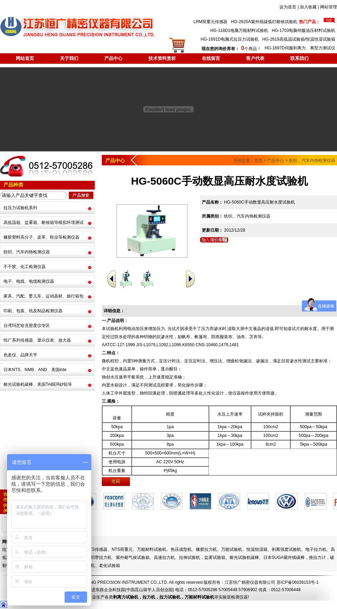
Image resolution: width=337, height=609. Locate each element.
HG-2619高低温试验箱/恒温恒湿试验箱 (298, 39)
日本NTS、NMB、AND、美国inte (35, 369)
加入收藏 (308, 7)
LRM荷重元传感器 (210, 21)
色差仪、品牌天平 (20, 355)
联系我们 (299, 58)
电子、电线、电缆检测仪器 (29, 281)
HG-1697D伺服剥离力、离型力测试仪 (300, 48)
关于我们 (69, 58)
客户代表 (255, 58)
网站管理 (328, 7)
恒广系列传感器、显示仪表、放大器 (37, 340)
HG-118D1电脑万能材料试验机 (239, 30)
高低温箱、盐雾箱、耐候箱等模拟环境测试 (44, 222)
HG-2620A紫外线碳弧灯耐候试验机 (264, 21)
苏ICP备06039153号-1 (298, 582)
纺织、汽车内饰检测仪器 (27, 251)
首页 (258, 160)
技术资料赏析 (162, 58)
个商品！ (231, 48)
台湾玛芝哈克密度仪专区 (27, 325)
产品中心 (113, 58)
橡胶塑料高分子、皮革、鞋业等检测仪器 (41, 237)
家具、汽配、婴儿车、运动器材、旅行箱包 (44, 296)
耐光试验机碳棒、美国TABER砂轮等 (38, 384)
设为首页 (287, 7)
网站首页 (25, 58)
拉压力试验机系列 (20, 207)
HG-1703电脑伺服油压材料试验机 (303, 30)
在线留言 (211, 58)
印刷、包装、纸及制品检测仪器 (33, 310)
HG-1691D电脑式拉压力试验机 (230, 39)
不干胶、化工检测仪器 (25, 266)
